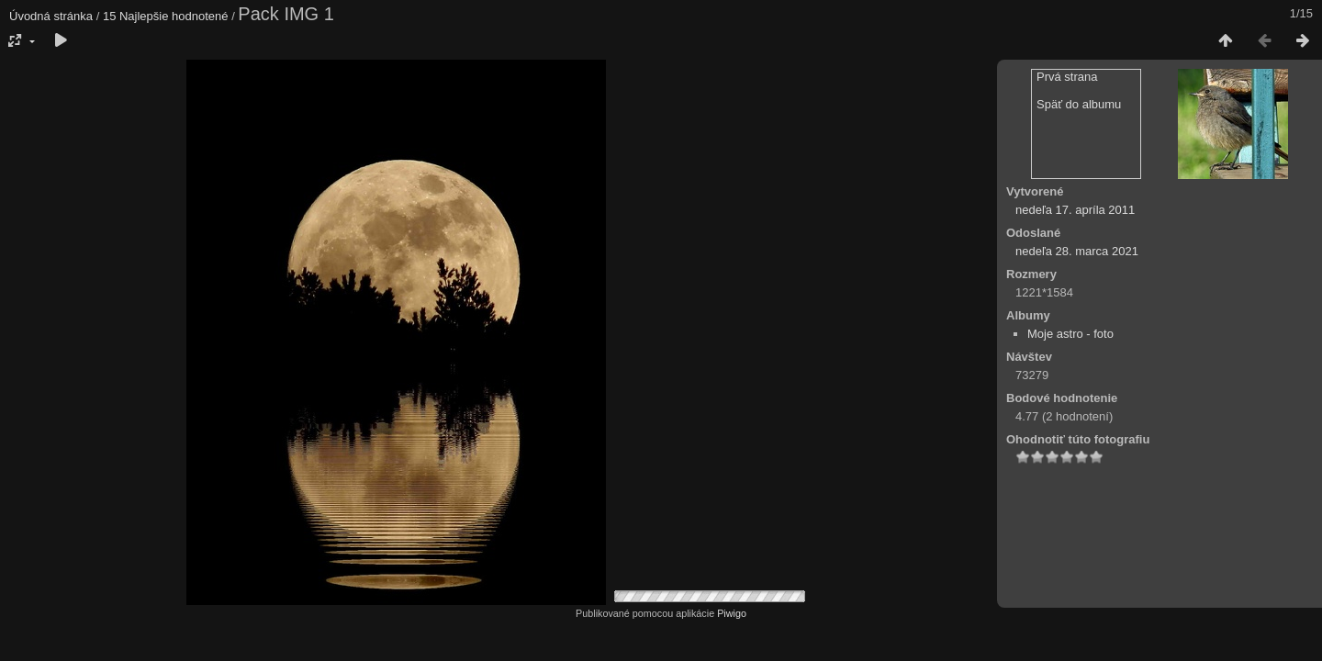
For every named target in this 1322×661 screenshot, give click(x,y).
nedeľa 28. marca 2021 (1076, 251)
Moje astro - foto (1070, 334)
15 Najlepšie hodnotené (166, 16)
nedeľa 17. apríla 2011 (1075, 210)
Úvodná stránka (51, 16)
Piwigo (731, 613)
